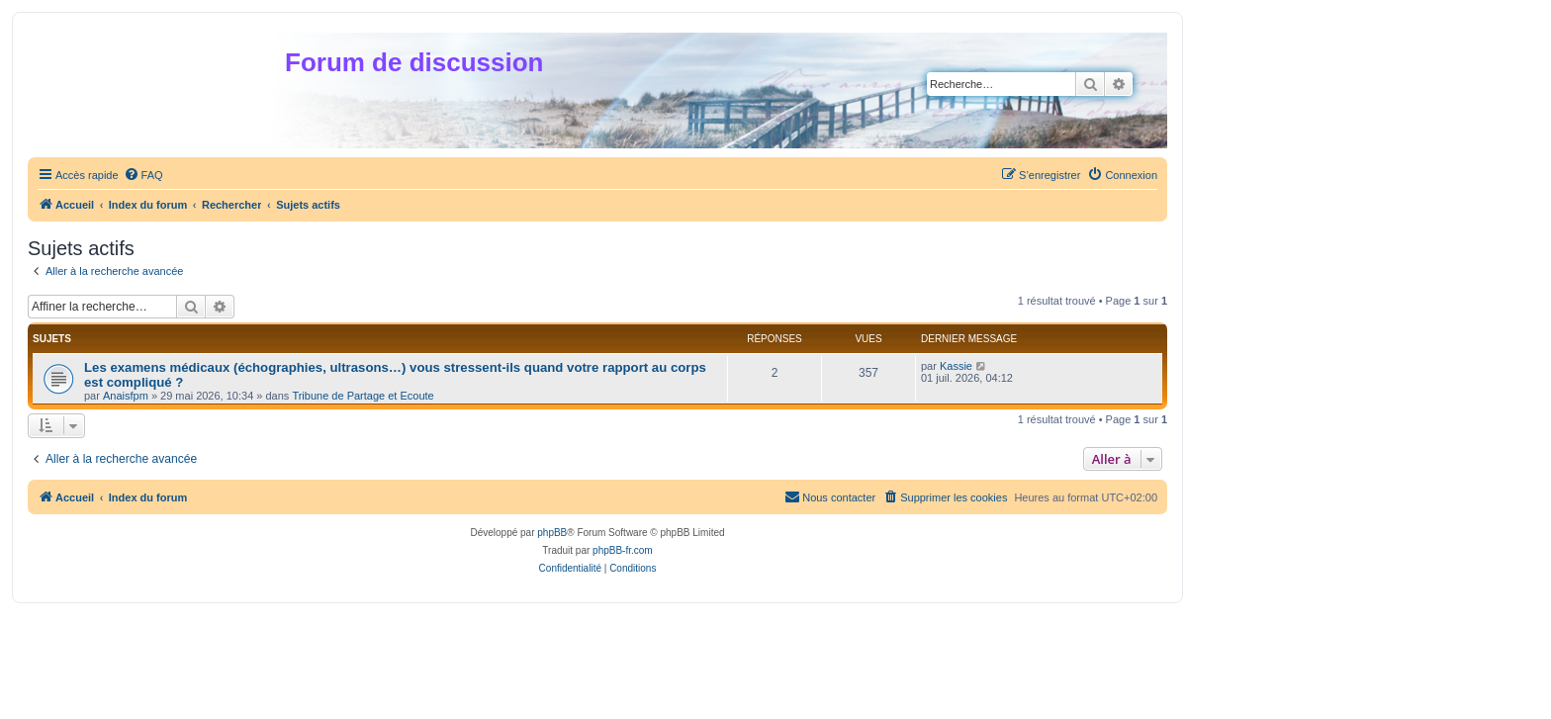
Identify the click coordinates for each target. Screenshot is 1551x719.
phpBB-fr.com (623, 550)
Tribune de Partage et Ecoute (362, 396)
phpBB (552, 532)
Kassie (956, 366)
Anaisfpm (125, 396)
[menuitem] (143, 175)
